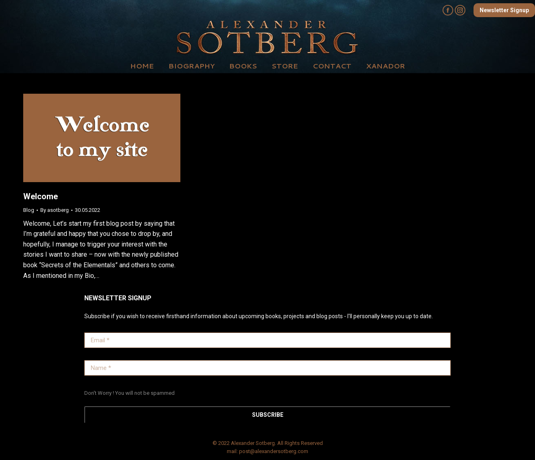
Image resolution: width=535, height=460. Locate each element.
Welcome (40, 196)
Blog (28, 210)
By (54, 210)
